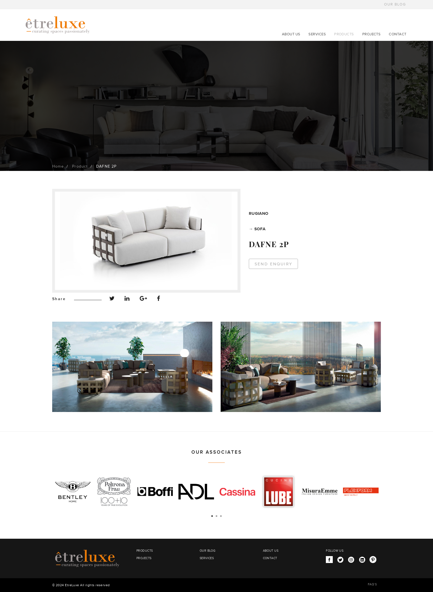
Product (80, 166)
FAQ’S (372, 584)
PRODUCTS (344, 34)
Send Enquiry (273, 264)
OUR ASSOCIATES (216, 452)
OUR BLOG (395, 4)
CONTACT (397, 34)
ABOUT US (291, 34)
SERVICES (317, 34)
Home (58, 166)
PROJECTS (371, 34)
